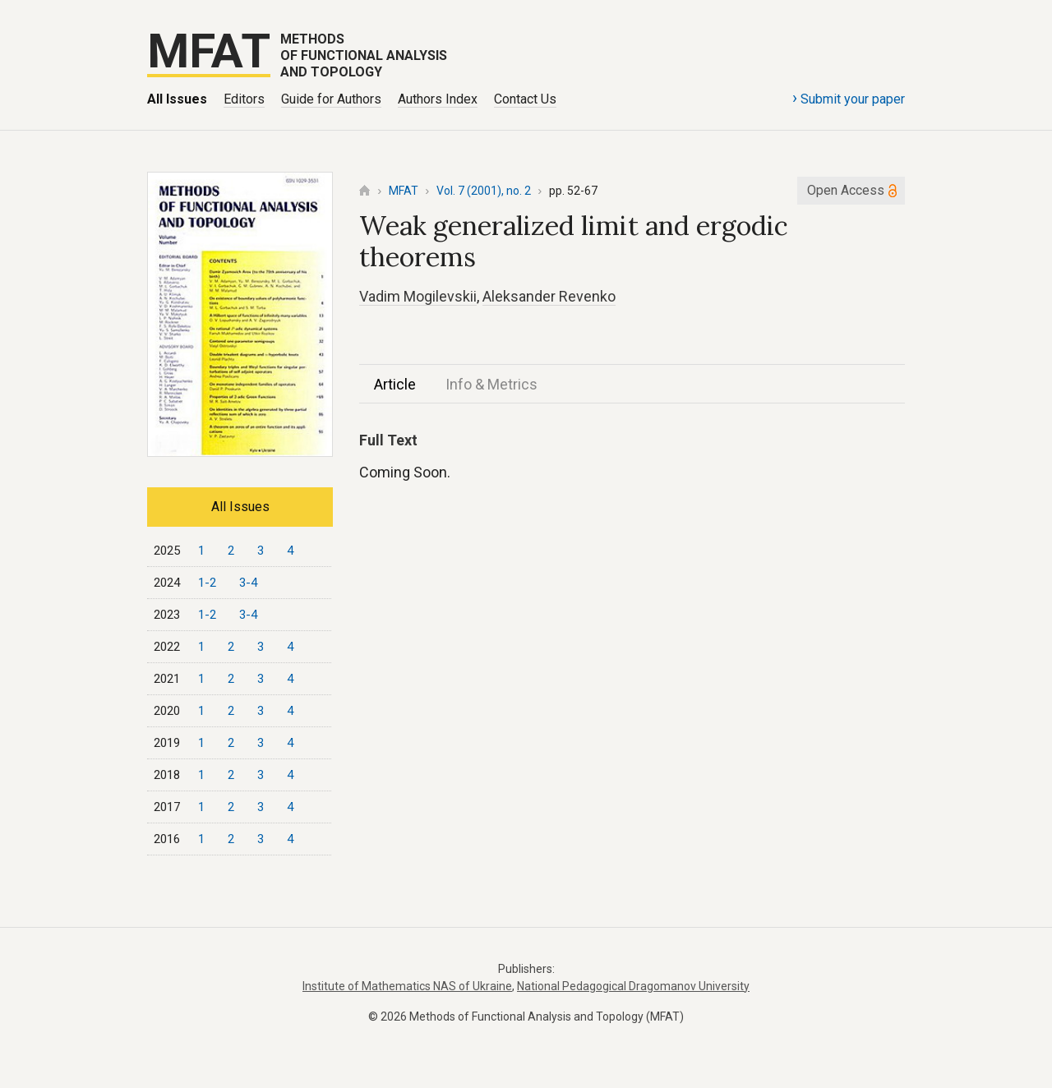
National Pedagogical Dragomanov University (633, 986)
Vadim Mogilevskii (418, 296)
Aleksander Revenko (549, 296)
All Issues (177, 99)
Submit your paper (848, 98)
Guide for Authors (331, 99)
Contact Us (525, 99)
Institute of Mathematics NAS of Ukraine (407, 986)
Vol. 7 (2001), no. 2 (483, 190)
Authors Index (438, 99)
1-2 (207, 582)
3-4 (248, 582)
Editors (244, 99)
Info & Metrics (491, 384)
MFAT (403, 190)
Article (395, 384)
